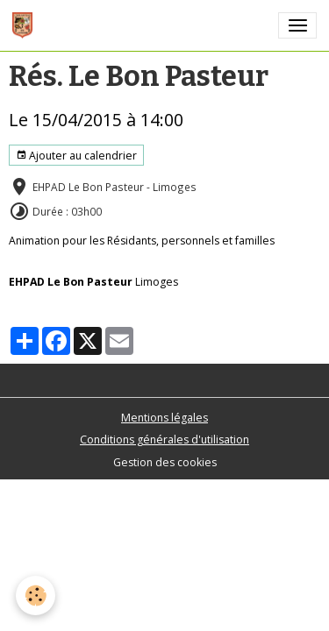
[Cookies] (35, 595)
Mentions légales (164, 417)
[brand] (25, 25)
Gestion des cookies (165, 462)
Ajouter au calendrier (76, 155)
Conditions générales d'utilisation (164, 439)
